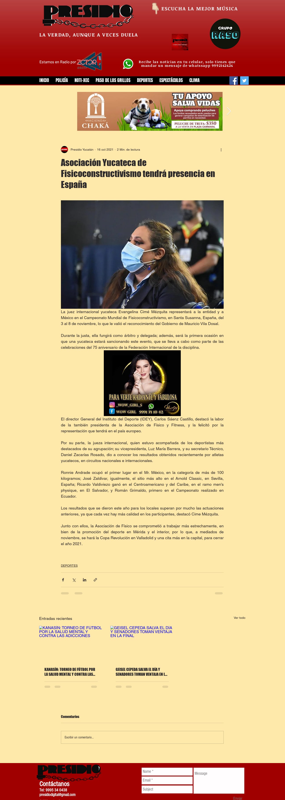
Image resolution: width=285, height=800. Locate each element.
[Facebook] (233, 80)
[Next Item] (228, 111)
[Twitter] (244, 80)
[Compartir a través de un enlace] (95, 580)
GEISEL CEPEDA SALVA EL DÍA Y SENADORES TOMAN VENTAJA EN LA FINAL (141, 672)
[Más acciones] (221, 149)
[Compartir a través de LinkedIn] (84, 580)
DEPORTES (69, 565)
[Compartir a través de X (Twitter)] (74, 580)
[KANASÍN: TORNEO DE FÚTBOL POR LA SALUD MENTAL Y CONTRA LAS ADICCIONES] (71, 644)
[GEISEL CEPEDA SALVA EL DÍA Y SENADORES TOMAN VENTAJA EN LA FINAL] (142, 644)
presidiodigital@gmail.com (57, 795)
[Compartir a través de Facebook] (63, 580)
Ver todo (239, 617)
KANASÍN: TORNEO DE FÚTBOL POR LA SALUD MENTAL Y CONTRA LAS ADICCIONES (69, 672)
